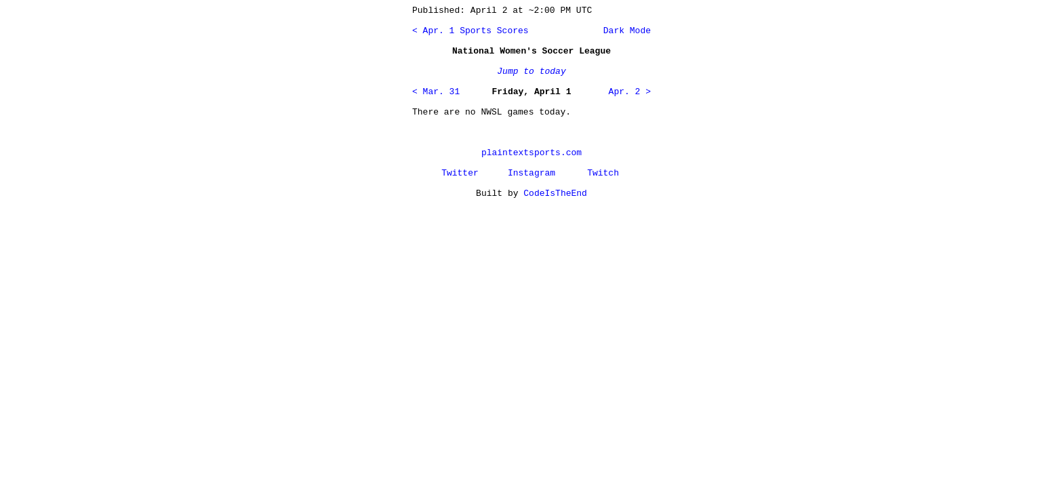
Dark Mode (624, 31)
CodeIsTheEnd (555, 193)
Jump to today (531, 71)
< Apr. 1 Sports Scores (470, 31)
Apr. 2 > (630, 92)
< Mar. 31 (436, 92)
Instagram (531, 173)
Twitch (603, 173)
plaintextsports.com (531, 153)
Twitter (460, 173)
